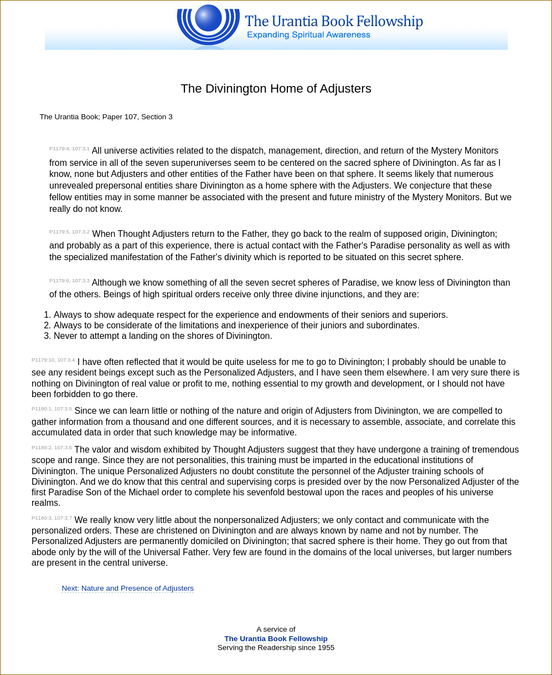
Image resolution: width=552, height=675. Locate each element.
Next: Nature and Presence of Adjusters (127, 588)
